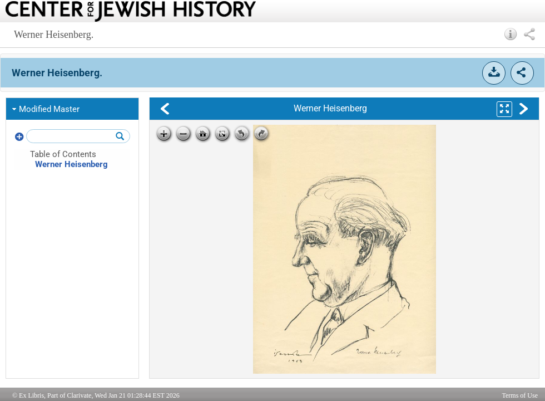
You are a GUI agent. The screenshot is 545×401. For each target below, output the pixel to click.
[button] (510, 34)
